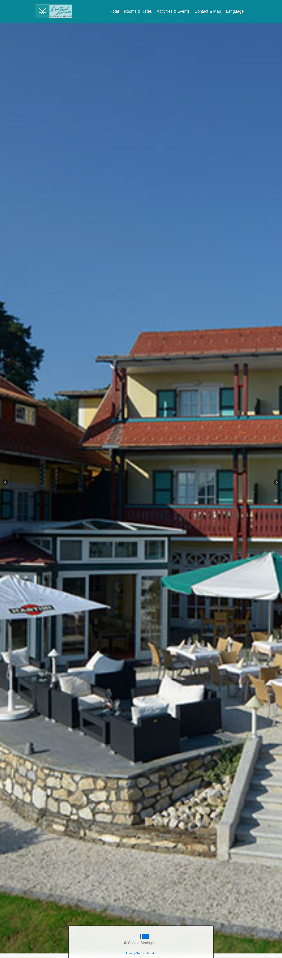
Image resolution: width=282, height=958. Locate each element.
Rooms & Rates (138, 11)
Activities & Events (173, 11)
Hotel (114, 11)
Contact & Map (207, 11)
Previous (5, 482)
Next (276, 482)
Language (235, 11)
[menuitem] (114, 11)
